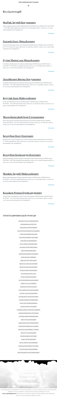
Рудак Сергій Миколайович (28, 303)
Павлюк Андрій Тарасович (28, 286)
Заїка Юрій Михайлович (28, 250)
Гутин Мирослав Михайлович (21, 60)
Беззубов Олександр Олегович (22, 154)
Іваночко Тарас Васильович (28, 263)
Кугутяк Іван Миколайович (19, 98)
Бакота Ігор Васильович (28, 332)
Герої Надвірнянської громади (28, 2)
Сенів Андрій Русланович (28, 306)
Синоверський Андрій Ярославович (28, 309)
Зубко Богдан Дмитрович (28, 260)
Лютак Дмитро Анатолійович (28, 342)
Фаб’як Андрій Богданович (19, 22)
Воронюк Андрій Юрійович (28, 227)
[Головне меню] (28, 5)
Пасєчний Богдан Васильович (29, 290)
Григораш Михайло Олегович (28, 237)
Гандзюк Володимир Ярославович (28, 230)
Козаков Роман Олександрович (22, 192)
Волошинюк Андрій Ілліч (28, 224)
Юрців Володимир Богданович (29, 326)
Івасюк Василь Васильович (28, 267)
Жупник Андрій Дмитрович (28, 247)
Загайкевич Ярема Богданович (22, 79)
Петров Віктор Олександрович (28, 296)
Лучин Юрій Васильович (28, 276)
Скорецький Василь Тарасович (28, 313)
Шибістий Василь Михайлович (28, 322)
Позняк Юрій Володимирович (28, 299)
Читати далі (51, 33)
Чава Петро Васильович (28, 319)
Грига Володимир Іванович (28, 234)
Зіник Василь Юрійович (28, 257)
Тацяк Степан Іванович (28, 339)
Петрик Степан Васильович (29, 293)
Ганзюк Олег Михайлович (19, 41)
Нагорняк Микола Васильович (28, 280)
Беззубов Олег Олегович (18, 135)
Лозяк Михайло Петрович (28, 336)
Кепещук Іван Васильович (28, 270)
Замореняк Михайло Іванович (28, 253)
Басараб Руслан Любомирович (28, 221)
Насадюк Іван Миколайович (28, 349)
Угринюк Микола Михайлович (28, 316)
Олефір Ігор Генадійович (28, 283)
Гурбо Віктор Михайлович (28, 240)
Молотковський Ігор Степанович (23, 117)
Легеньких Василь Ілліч (28, 273)
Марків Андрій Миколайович (21, 173)
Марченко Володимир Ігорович (28, 329)
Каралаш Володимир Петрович (28, 346)
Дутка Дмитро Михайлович (28, 244)
